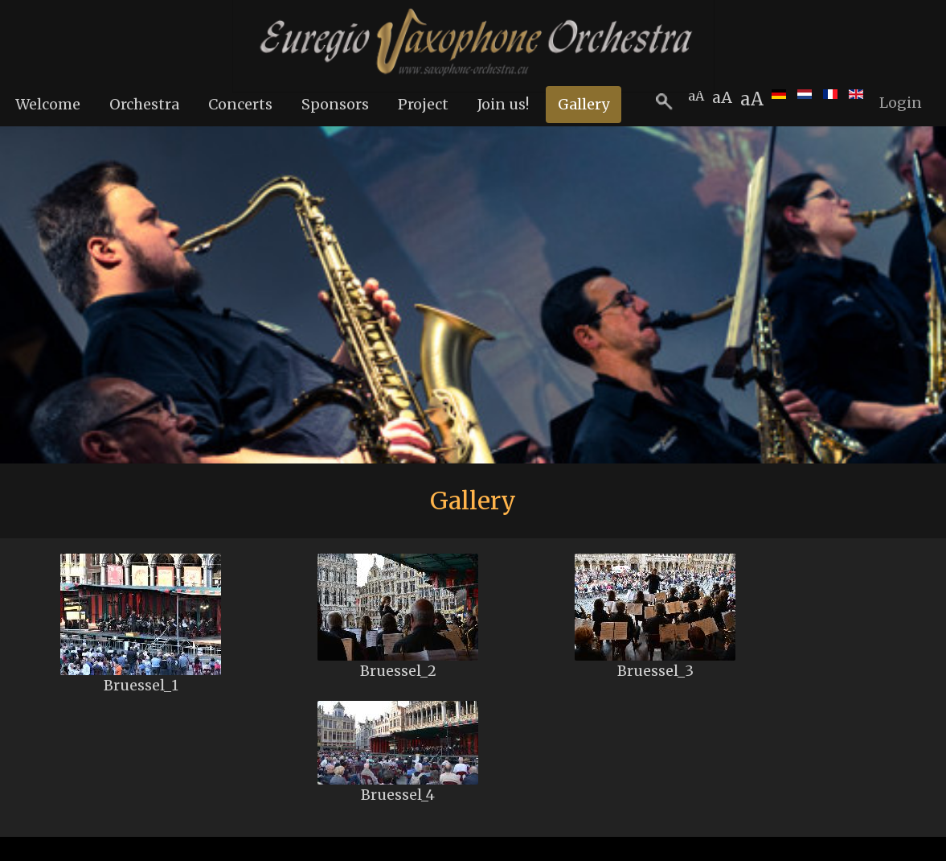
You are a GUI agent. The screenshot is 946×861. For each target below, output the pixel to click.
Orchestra (144, 104)
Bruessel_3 (655, 670)
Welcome (47, 104)
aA (752, 99)
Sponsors (335, 104)
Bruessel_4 (398, 794)
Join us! (503, 104)
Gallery (583, 104)
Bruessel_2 (398, 670)
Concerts (240, 104)
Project (423, 104)
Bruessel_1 (141, 685)
